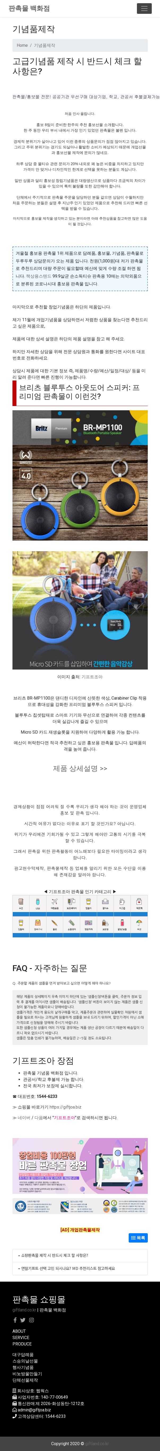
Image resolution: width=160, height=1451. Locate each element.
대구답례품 (23, 1354)
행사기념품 (23, 1367)
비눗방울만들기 (27, 1373)
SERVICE (20, 1337)
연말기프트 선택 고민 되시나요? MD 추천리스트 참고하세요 (68, 1268)
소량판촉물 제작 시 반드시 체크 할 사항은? (54, 1255)
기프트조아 (92, 676)
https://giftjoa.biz (65, 1107)
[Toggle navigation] (144, 8)
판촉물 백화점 (29, 8)
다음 (38, 1117)
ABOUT (19, 1331)
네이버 (24, 1117)
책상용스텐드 (38, 276)
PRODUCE (22, 1344)
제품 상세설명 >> (80, 768)
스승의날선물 (25, 1361)
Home (22, 45)
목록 (138, 1237)
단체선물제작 (25, 1380)
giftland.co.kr (24, 1309)
